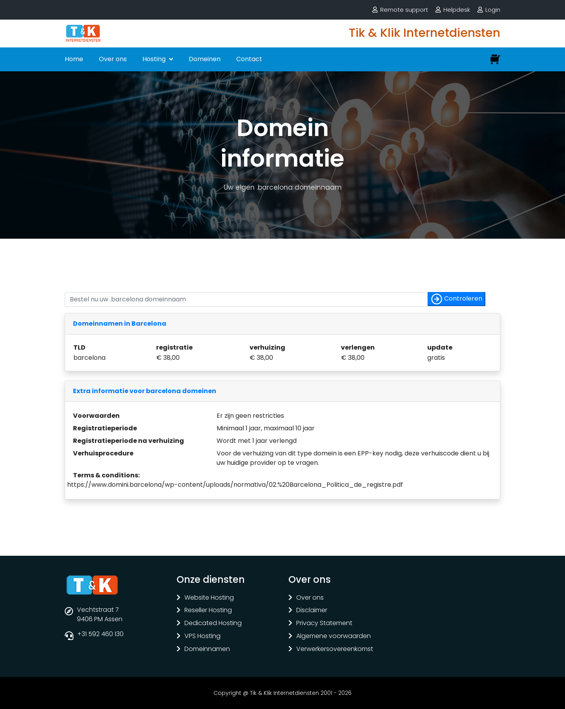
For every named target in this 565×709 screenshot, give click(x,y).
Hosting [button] (154, 58)
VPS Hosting (202, 636)
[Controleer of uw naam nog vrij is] (246, 299)
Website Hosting (209, 598)
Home (74, 58)
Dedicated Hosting (213, 623)
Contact (249, 58)
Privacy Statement (324, 623)
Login (492, 9)
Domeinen (205, 58)
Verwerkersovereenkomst (334, 649)
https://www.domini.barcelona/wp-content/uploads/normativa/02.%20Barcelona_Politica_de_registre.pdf (235, 484)
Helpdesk (456, 9)
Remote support (404, 9)
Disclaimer (311, 610)
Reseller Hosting (208, 610)
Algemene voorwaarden (333, 636)
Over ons (113, 58)
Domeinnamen (207, 649)
